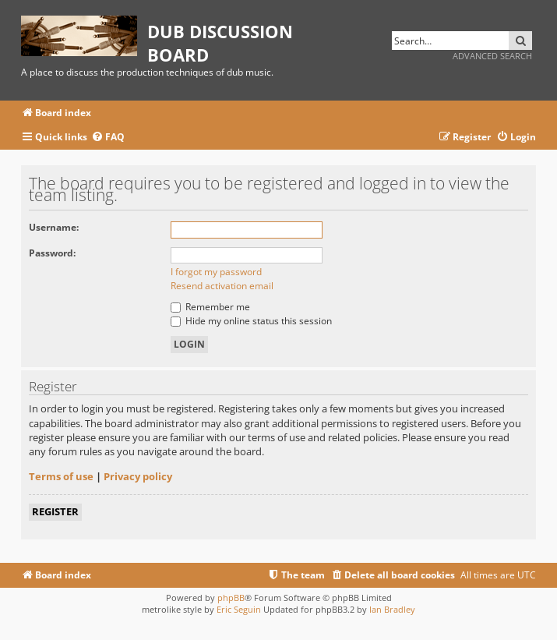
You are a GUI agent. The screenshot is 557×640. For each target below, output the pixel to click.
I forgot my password (216, 272)
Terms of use (61, 476)
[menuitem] (108, 137)
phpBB (231, 597)
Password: (52, 253)
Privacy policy (138, 476)
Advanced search (492, 56)
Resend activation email (222, 286)
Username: (54, 227)
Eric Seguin (239, 609)
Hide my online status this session (251, 320)
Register (55, 511)
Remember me (210, 306)
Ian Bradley (392, 609)
